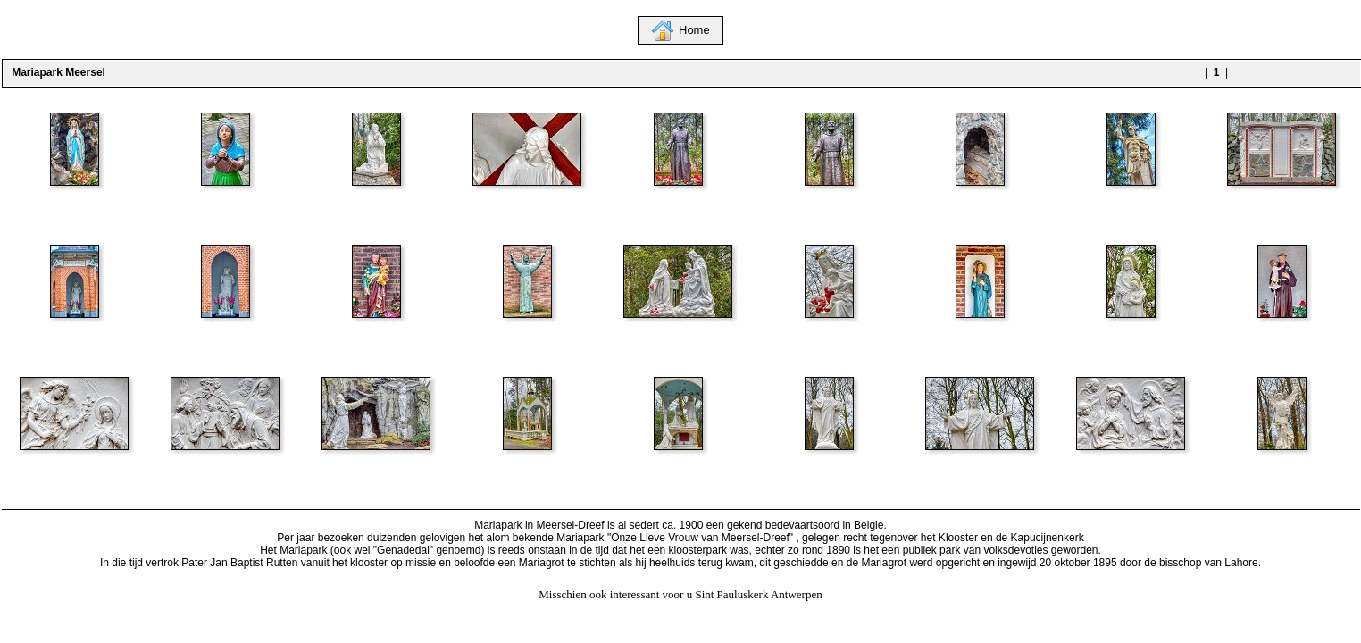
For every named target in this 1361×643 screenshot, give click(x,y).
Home (694, 30)
